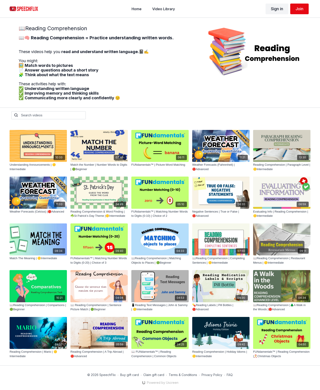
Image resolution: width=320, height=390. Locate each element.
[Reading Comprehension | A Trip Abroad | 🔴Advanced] (99, 354)
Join (299, 8)
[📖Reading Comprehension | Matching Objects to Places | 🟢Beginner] (160, 260)
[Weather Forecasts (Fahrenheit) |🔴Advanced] (221, 167)
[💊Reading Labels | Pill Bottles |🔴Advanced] (221, 307)
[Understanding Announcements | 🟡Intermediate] (38, 167)
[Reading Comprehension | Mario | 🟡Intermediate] (38, 354)
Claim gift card (153, 375)
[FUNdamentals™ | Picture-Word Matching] (160, 165)
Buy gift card (129, 375)
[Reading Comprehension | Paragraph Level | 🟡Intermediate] (281, 167)
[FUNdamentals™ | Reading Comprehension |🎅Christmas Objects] (281, 354)
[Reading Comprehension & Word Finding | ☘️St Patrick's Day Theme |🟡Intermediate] (99, 213)
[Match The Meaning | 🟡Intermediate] (38, 258)
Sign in (277, 8)
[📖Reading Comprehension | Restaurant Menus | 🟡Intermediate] (281, 260)
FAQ (230, 375)
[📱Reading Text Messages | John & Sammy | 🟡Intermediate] (160, 307)
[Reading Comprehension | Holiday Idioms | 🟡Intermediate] (221, 354)
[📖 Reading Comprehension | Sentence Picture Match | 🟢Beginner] (99, 307)
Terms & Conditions (183, 375)
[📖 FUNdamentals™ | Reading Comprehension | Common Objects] (160, 354)
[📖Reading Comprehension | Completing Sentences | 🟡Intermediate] (221, 260)
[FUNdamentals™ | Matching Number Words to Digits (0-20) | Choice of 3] (99, 260)
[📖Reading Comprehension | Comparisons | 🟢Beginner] (38, 307)
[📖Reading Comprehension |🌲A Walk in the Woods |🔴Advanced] (281, 307)
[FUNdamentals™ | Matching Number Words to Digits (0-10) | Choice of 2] (160, 213)
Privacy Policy (212, 375)
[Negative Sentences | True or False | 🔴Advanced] (221, 213)
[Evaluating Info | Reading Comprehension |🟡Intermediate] (281, 213)
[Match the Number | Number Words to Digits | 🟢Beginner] (99, 167)
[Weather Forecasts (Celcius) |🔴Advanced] (38, 211)
